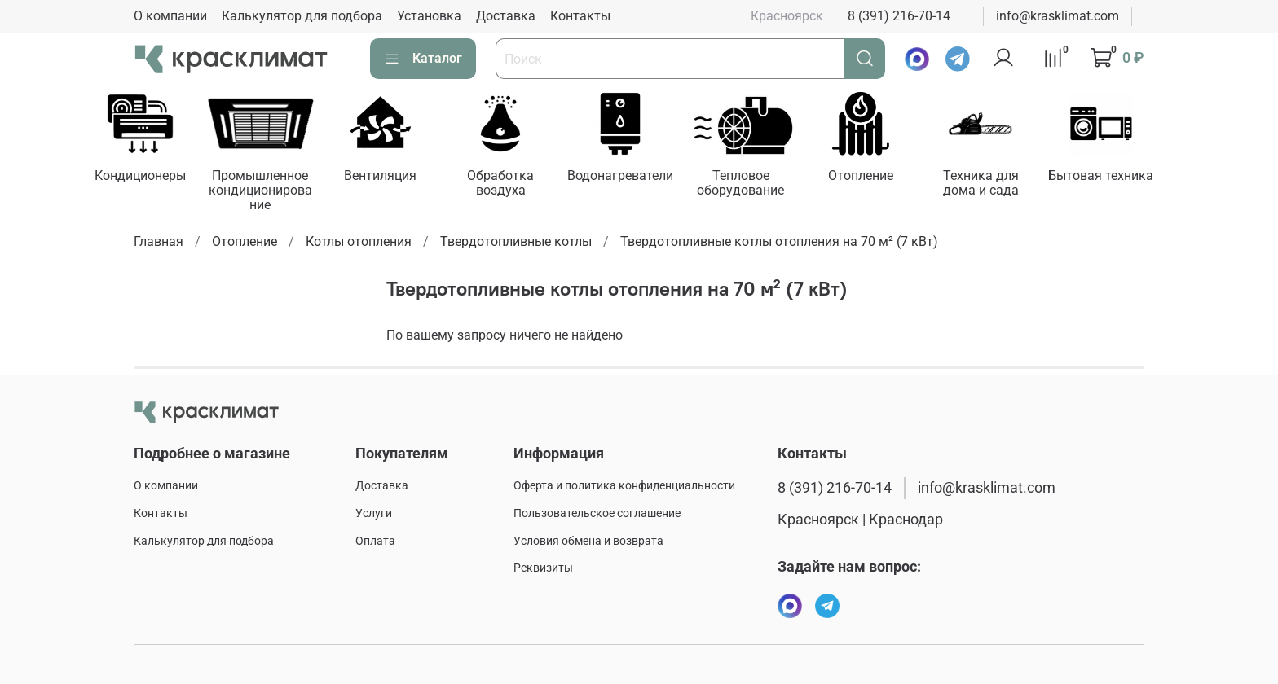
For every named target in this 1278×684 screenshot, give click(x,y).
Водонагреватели (632, 177)
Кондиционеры (142, 177)
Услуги (373, 513)
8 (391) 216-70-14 (899, 16)
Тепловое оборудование (755, 184)
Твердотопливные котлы (516, 242)
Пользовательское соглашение (597, 513)
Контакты (580, 16)
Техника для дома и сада (1000, 184)
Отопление (877, 177)
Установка (429, 16)
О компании (170, 16)
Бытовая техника (1122, 177)
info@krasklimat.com (1057, 16)
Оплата (375, 541)
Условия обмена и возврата (588, 541)
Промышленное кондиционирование (265, 191)
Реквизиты (543, 568)
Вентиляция (387, 177)
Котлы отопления (359, 242)
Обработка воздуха (510, 184)
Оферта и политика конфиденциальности (624, 486)
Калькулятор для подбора (302, 16)
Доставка (505, 16)
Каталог (423, 58)
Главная (158, 242)
